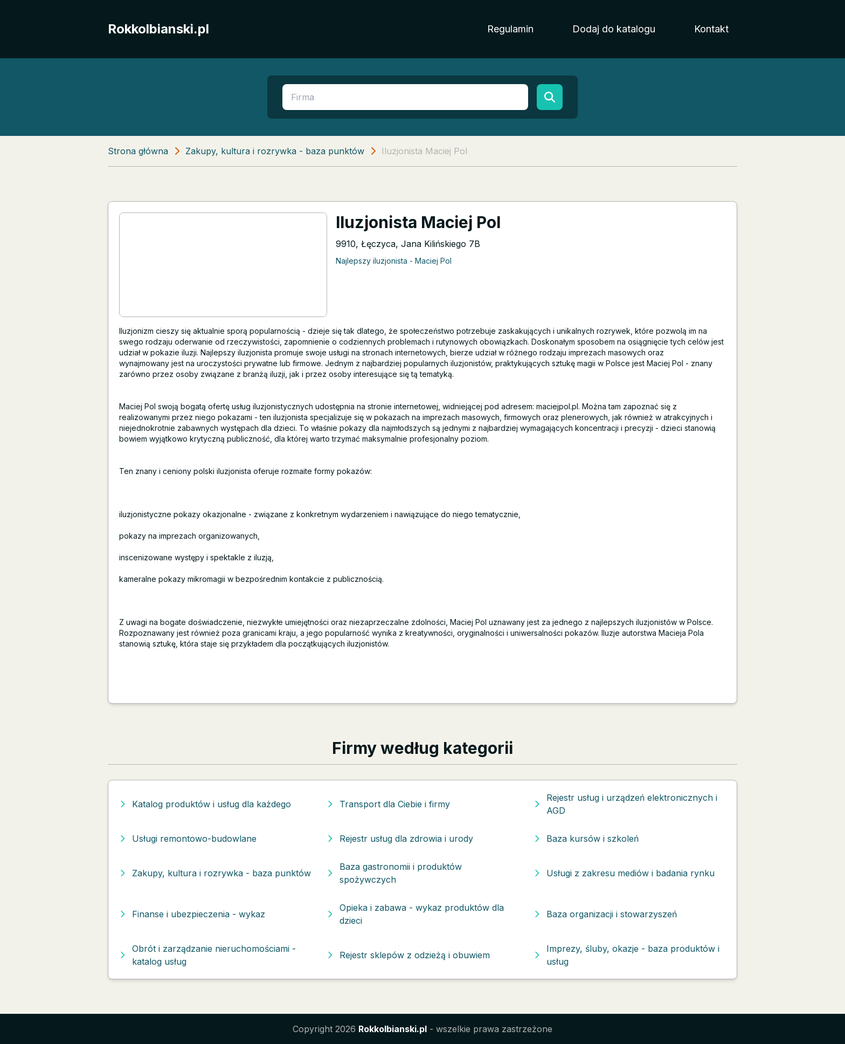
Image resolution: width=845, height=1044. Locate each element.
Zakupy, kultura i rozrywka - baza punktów (274, 151)
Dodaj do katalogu (613, 29)
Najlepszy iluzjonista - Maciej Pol (394, 260)
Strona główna (138, 151)
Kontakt (711, 29)
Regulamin (510, 29)
